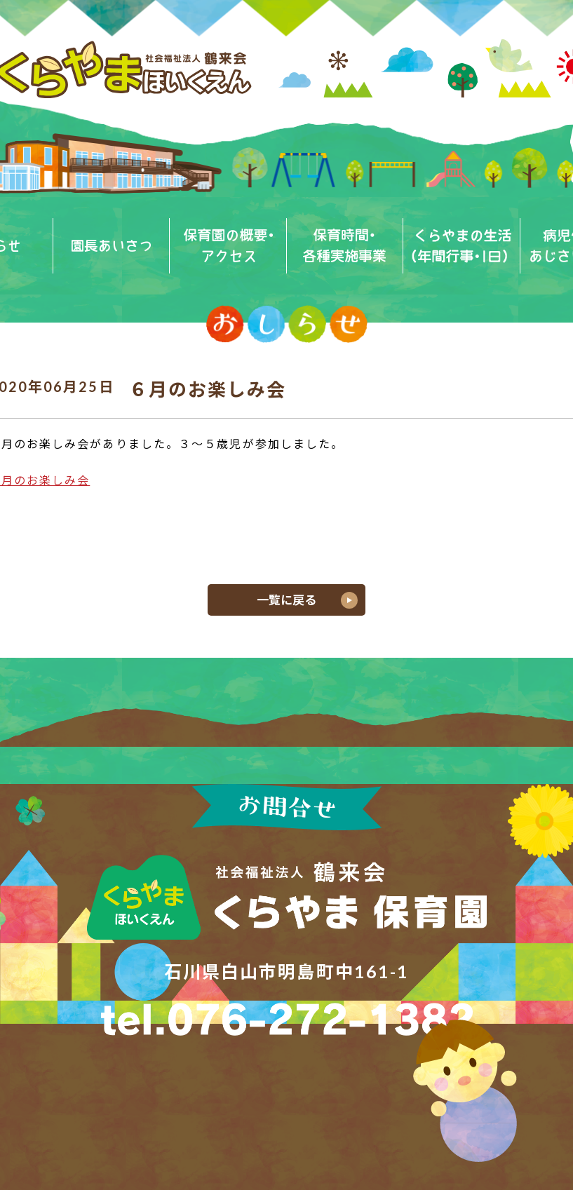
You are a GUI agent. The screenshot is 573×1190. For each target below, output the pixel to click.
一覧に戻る (286, 600)
